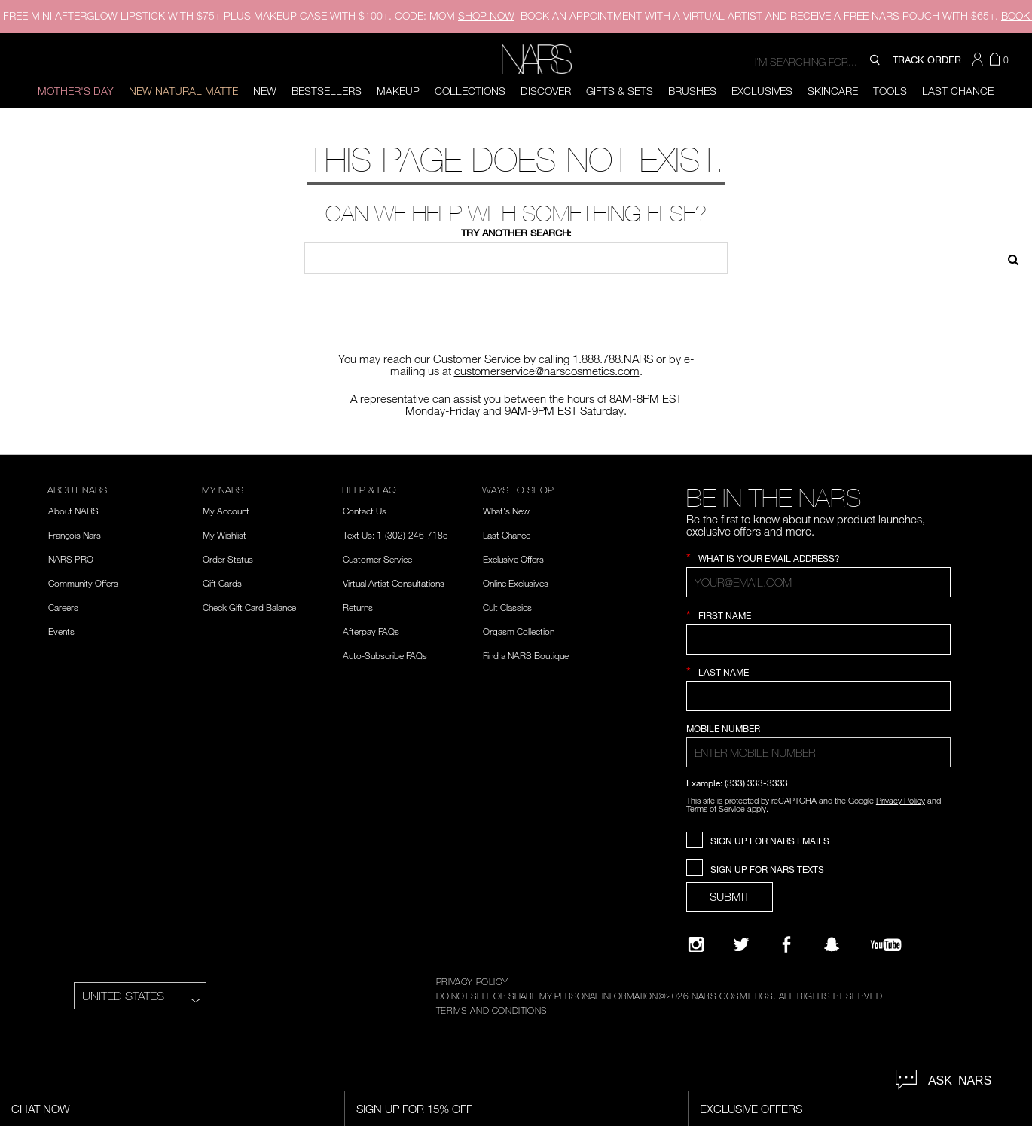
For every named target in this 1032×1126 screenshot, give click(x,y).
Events (61, 631)
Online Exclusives (515, 583)
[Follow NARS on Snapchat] (831, 944)
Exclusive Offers (513, 559)
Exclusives (761, 90)
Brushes (692, 90)
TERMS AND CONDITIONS (492, 1010)
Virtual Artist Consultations (393, 583)
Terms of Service (715, 808)
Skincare (833, 90)
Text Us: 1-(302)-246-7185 (395, 535)
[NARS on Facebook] (786, 944)
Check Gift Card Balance (249, 607)
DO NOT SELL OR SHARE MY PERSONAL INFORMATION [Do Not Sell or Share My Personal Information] (547, 995)
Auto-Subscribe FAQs (385, 655)
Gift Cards (222, 583)
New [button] (264, 90)
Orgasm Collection (518, 631)
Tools (890, 90)
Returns (358, 607)
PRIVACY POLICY (472, 981)
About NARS (73, 511)
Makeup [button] (398, 90)
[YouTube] (886, 944)
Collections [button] (470, 90)
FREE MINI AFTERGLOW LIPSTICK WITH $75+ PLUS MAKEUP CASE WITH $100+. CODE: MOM (258, 15)
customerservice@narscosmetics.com (547, 370)
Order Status (228, 559)
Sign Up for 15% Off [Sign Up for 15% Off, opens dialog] (414, 1108)
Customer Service (377, 559)
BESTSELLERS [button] (327, 90)
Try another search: (516, 232)
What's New (506, 511)
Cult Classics (507, 607)
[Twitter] (741, 944)
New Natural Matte (183, 90)
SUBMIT (730, 896)
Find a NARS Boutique (526, 655)
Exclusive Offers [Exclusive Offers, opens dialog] (751, 1108)
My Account (226, 511)
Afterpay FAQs (371, 631)
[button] (979, 59)
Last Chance (958, 90)
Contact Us (364, 511)
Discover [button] (546, 90)
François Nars (74, 535)
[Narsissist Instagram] (696, 944)
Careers (63, 607)
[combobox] (819, 60)
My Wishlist (224, 535)
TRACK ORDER (927, 59)
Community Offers (83, 583)
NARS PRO (70, 559)
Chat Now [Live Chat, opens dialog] (40, 1108)
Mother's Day (76, 90)
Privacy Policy (900, 800)
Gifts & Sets (619, 90)
